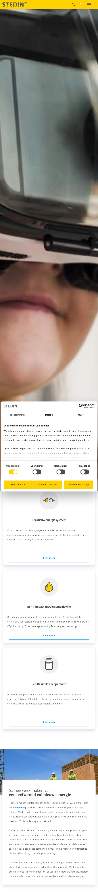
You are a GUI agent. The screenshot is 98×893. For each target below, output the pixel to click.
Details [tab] (49, 414)
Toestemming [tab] (17, 414)
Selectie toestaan (47, 484)
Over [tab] (81, 414)
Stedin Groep (20, 807)
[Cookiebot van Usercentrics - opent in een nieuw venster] (81, 406)
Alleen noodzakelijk (78, 484)
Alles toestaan (18, 484)
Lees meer (49, 558)
